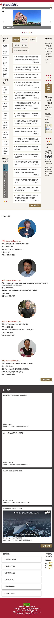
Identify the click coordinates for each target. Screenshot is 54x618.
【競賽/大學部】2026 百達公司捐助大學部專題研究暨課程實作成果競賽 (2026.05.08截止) (26, 198)
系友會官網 (5, 143)
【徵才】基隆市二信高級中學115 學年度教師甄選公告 (26, 189)
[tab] (22, 33)
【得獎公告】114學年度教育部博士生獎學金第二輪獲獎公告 (26, 140)
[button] (3, 11)
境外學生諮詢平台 (5, 125)
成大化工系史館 (10, 573)
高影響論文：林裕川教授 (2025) (48, 118)
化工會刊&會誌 (9, 579)
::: (2, 35)
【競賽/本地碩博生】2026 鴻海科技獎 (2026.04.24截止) (26, 115)
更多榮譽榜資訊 (48, 88)
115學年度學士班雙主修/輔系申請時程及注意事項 (26, 156)
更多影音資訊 (46, 546)
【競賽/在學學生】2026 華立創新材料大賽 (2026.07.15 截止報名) (26, 122)
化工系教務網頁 (5, 90)
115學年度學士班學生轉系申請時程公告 (26, 163)
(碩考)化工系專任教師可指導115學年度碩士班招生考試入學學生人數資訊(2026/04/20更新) (27, 95)
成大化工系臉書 (10, 593)
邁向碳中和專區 (10, 586)
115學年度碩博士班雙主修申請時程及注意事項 (26, 148)
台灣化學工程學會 (10, 559)
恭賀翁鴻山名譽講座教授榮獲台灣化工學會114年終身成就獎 (48, 52)
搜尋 (51, 8)
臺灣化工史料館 (10, 566)
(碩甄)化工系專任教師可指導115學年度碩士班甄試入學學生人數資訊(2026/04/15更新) (27, 105)
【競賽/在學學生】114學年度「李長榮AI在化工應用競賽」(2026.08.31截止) (26, 130)
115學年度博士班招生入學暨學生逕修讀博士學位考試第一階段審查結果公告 (26, 58)
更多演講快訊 (46, 379)
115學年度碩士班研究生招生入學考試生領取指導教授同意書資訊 (26, 76)
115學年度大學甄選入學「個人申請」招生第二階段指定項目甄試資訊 (26, 171)
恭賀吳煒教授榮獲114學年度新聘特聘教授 (26, 181)
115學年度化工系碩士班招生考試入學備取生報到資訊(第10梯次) (26, 69)
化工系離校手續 (5, 115)
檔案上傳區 (5, 98)
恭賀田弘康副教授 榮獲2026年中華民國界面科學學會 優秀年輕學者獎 (27, 84)
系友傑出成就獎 (5, 151)
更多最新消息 (35, 205)
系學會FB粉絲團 (5, 134)
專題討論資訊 (5, 106)
